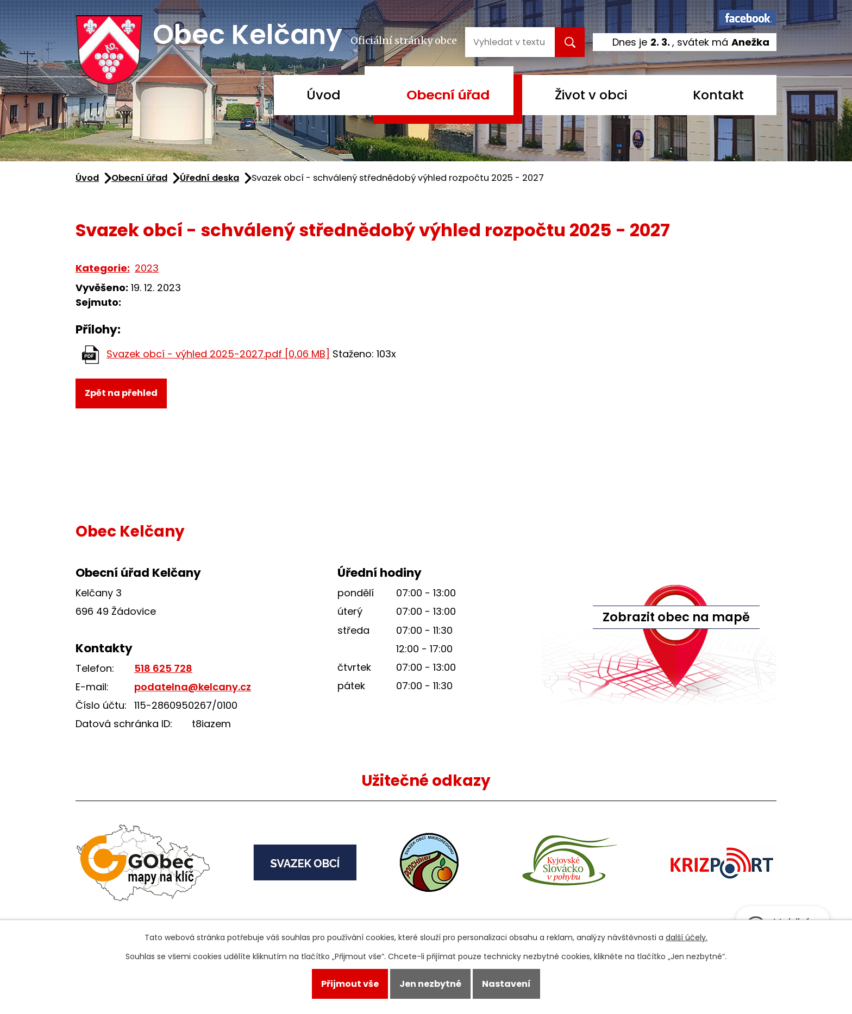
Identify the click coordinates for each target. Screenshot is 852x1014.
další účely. (686, 937)
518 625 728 (163, 668)
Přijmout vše (350, 984)
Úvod (323, 95)
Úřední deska (209, 178)
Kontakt (718, 95)
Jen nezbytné (430, 984)
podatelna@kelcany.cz (192, 687)
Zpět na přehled (121, 393)
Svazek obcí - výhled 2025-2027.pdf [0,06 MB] (218, 354)
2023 (147, 268)
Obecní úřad (448, 95)
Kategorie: (103, 268)
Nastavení (506, 984)
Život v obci (591, 95)
